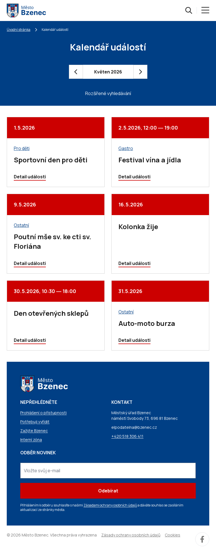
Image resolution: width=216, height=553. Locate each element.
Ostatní (21, 225)
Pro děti (22, 148)
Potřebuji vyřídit (35, 421)
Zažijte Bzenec (34, 430)
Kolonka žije (138, 226)
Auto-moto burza (146, 323)
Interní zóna (31, 439)
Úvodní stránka (18, 29)
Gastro (125, 148)
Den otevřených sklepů (51, 313)
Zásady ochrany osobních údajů (130, 535)
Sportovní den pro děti (50, 159)
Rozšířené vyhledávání (108, 93)
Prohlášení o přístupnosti (43, 412)
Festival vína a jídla (149, 159)
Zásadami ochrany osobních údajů (110, 505)
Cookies (172, 535)
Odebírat (108, 491)
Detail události (30, 177)
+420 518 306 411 (127, 436)
